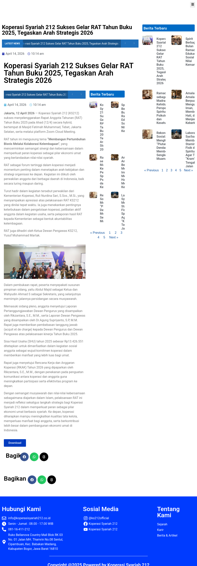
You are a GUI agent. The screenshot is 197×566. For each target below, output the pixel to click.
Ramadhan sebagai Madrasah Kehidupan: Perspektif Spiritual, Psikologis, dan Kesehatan (164, 108)
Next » (113, 237)
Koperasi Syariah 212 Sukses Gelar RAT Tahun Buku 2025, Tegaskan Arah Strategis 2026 (74, 43)
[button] (192, 5)
